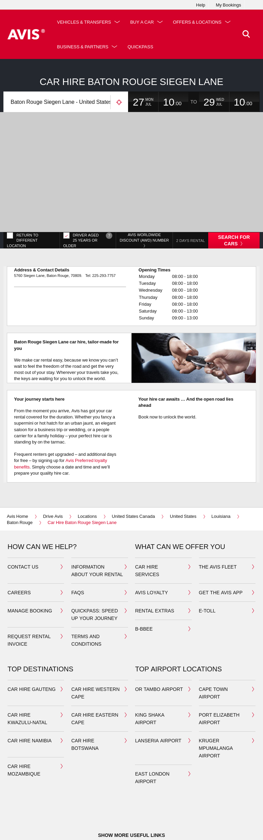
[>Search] (244, 34)
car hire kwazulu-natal (27, 684)
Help (200, 5)
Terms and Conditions (86, 606)
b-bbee (143, 594)
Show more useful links (131, 801)
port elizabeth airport (219, 684)
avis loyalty (151, 558)
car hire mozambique (24, 736)
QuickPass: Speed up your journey (94, 580)
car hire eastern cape (94, 684)
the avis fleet (218, 532)
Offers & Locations (83, 47)
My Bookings (228, 5)
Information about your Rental (97, 536)
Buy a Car (144, 22)
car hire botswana (85, 710)
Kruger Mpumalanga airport (216, 714)
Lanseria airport (158, 706)
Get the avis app (221, 558)
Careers (19, 558)
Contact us (23, 532)
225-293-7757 (104, 241)
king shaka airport (149, 684)
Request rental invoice (29, 606)
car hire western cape (95, 659)
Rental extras (154, 576)
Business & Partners (152, 47)
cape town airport (213, 659)
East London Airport (152, 743)
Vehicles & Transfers (86, 22)
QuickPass (210, 47)
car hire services (147, 536)
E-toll (207, 576)
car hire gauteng (31, 655)
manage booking (30, 576)
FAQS (77, 558)
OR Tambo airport (159, 655)
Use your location (119, 102)
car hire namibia (30, 706)
